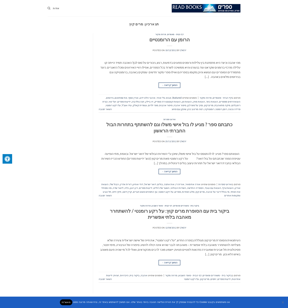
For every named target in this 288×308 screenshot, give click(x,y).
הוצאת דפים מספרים (229, 101)
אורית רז (180, 184)
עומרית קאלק (140, 105)
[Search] (49, 8)
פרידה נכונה (234, 109)
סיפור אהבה (180, 105)
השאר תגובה (105, 109)
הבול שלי (114, 184)
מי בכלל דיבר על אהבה (217, 191)
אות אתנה (169, 184)
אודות (56, 8)
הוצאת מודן (199, 101)
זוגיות (116, 275)
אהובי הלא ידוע (147, 97)
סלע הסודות (188, 191)
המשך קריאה (169, 85)
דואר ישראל (150, 184)
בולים (160, 184)
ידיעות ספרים (124, 101)
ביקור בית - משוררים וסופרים (186, 205)
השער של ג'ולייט (161, 187)
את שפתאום (121, 97)
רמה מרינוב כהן (195, 109)
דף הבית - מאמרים (175, 34)
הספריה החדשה (195, 187)
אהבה (144, 275)
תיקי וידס (116, 191)
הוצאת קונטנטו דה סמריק (167, 101)
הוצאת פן (187, 101)
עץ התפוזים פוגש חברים (145, 191)
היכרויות (124, 275)
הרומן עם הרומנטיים (169, 39)
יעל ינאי (112, 101)
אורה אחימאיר (192, 184)
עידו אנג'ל (127, 105)
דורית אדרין (126, 184)
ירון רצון (134, 187)
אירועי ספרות (169, 119)
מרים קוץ (208, 105)
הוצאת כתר (212, 101)
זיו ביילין (149, 101)
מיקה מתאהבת (222, 105)
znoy (183, 50)
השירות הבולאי (178, 187)
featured (176, 97)
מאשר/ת (66, 302)
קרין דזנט (127, 191)
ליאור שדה (118, 187)
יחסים (213, 279)
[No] (283, 303)
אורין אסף (133, 97)
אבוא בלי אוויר (163, 97)
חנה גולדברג (138, 101)
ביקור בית (135, 275)
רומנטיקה (209, 109)
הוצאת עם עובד (213, 187)
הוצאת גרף (228, 187)
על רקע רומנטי (113, 105)
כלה (127, 187)
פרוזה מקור (160, 34)
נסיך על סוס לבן (195, 105)
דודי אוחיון (138, 184)
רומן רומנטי (221, 109)
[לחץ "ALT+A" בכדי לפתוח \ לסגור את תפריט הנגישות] (7, 159)
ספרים (177, 191)
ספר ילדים (153, 105)
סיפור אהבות (165, 105)
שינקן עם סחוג (179, 109)
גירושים (110, 97)
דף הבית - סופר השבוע (162, 205)
